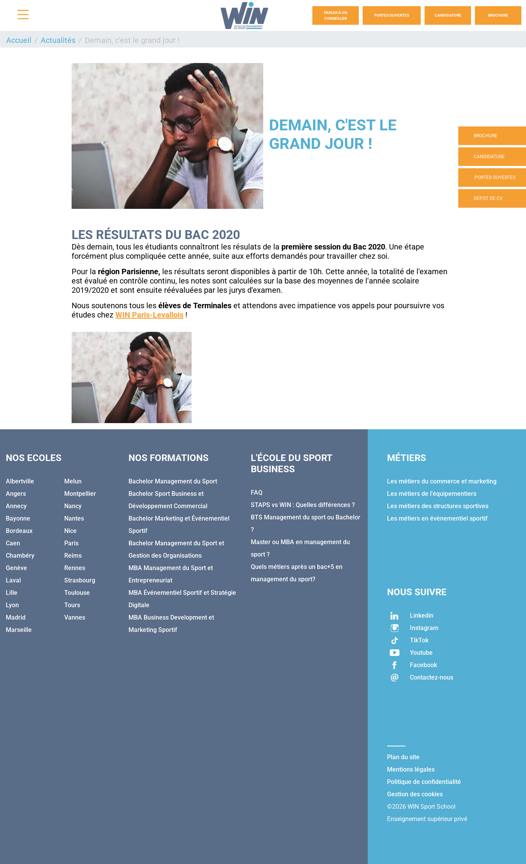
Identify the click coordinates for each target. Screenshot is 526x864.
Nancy (73, 506)
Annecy (16, 506)
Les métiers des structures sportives (437, 506)
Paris (71, 543)
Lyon (12, 605)
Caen (13, 543)
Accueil (18, 40)
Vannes (74, 617)
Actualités (58, 40)
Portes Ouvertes (391, 15)
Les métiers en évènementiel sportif (437, 518)
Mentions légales (411, 769)
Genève (16, 568)
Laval (13, 580)
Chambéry (20, 555)
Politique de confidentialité (424, 781)
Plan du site (403, 757)
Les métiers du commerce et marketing (442, 481)
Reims (73, 555)
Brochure (498, 15)
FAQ (256, 492)
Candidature (448, 15)
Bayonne (18, 518)
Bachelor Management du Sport (173, 481)
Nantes (74, 518)
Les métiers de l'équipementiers (431, 493)
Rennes (74, 568)
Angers (16, 493)
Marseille (19, 629)
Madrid (16, 617)
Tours (72, 605)
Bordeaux (19, 530)
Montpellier (80, 493)
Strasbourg (79, 580)
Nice (70, 530)
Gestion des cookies (415, 794)
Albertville (20, 481)
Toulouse (77, 592)
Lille (11, 592)
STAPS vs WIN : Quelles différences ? (303, 505)
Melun (73, 481)
